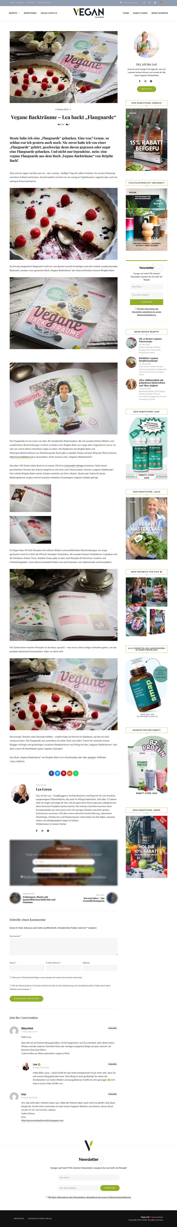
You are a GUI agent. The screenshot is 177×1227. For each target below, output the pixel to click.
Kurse (126, 13)
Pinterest (49, 831)
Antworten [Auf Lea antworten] (112, 1064)
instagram (149, 3)
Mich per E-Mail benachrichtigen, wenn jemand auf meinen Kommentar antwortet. (47, 977)
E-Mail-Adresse (53, 963)
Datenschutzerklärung (40, 1218)
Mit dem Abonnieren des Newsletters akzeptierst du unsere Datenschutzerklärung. (64, 876)
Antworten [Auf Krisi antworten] (112, 1094)
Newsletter (45, 3)
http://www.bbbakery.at (21, 457)
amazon (92, 757)
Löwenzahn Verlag (73, 465)
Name (13, 963)
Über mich (146, 89)
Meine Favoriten (160, 13)
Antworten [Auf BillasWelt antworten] (112, 1028)
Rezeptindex (30, 13)
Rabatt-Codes (140, 13)
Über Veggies (16, 3)
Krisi (23, 1094)
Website (86, 963)
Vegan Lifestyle (49, 13)
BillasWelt (27, 1028)
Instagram (43, 831)
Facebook (38, 831)
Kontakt (31, 3)
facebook (144, 3)
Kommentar (15, 936)
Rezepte (13, 13)
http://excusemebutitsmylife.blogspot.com (42, 1120)
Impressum (19, 1218)
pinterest (155, 3)
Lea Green (44, 789)
